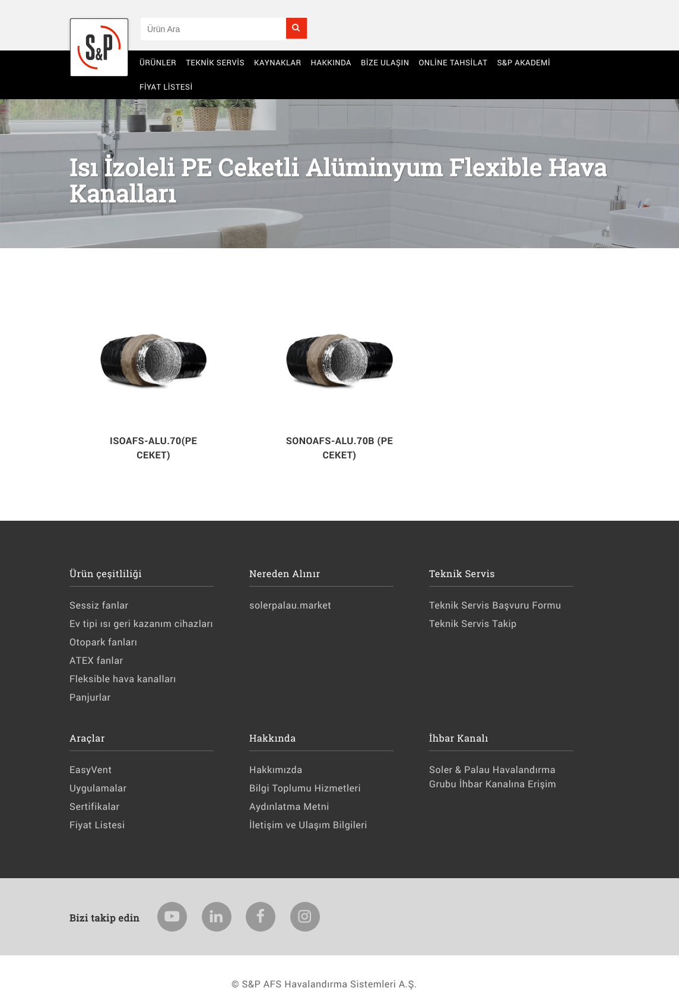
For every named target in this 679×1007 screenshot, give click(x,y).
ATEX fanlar (96, 660)
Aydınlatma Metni (289, 806)
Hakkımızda (275, 770)
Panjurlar (90, 697)
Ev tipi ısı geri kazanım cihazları (141, 624)
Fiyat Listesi (166, 86)
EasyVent (90, 770)
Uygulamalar (97, 788)
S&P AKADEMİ (523, 62)
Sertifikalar (94, 806)
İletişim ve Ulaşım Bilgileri (308, 825)
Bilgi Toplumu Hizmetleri (305, 788)
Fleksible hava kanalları (122, 679)
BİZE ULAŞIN (385, 62)
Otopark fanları (103, 642)
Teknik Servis (215, 62)
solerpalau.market (290, 605)
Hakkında (331, 62)
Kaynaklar (278, 62)
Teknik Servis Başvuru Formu (495, 605)
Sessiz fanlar (98, 605)
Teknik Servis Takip (472, 624)
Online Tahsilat (452, 62)
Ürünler (157, 62)
